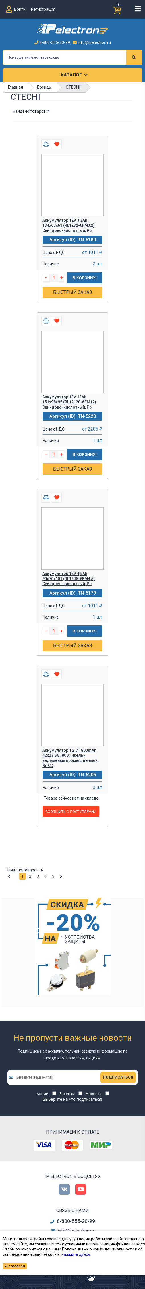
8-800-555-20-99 (52, 42)
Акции (42, 1093)
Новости (94, 1093)
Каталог (71, 75)
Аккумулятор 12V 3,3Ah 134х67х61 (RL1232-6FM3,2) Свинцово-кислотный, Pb (68, 225)
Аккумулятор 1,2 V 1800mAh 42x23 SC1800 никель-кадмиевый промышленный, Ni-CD (70, 758)
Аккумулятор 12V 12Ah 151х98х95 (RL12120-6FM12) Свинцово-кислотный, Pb (69, 402)
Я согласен (15, 1266)
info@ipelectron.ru (92, 42)
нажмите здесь (75, 1254)
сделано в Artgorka (68, 1280)
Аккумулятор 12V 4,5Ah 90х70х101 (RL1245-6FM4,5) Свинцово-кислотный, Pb (68, 578)
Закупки (67, 1093)
